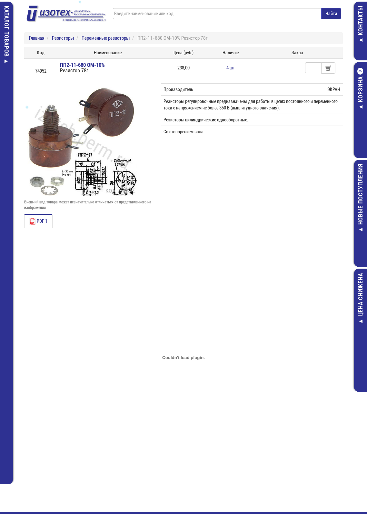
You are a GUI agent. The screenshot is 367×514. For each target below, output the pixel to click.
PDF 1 (38, 221)
